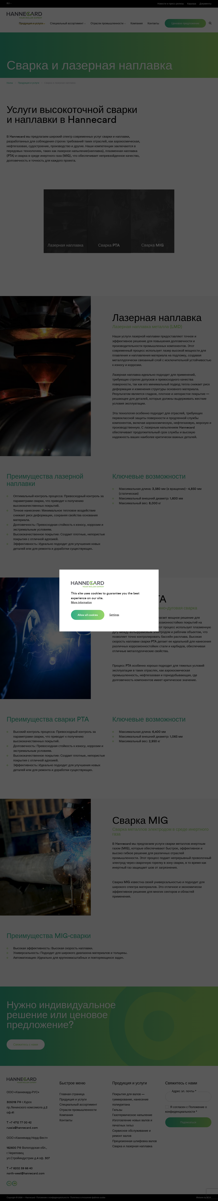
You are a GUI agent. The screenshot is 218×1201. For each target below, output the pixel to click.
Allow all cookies (88, 615)
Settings (114, 614)
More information (81, 602)
